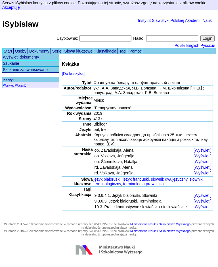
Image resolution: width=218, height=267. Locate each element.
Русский (207, 45)
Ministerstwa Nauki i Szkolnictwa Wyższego (160, 224)
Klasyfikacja (105, 51)
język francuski (136, 179)
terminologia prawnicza (143, 184)
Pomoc (135, 51)
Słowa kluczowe (78, 51)
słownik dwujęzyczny (169, 179)
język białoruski (106, 179)
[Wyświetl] (202, 150)
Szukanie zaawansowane (25, 69)
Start (8, 51)
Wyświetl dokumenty (21, 57)
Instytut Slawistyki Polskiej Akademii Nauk (175, 20)
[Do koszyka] (73, 73)
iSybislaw (20, 24)
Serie (57, 51)
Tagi (123, 51)
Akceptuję (11, 7)
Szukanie (11, 63)
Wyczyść (20, 85)
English (192, 45)
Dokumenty (39, 51)
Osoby (20, 51)
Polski (180, 45)
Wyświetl (8, 85)
